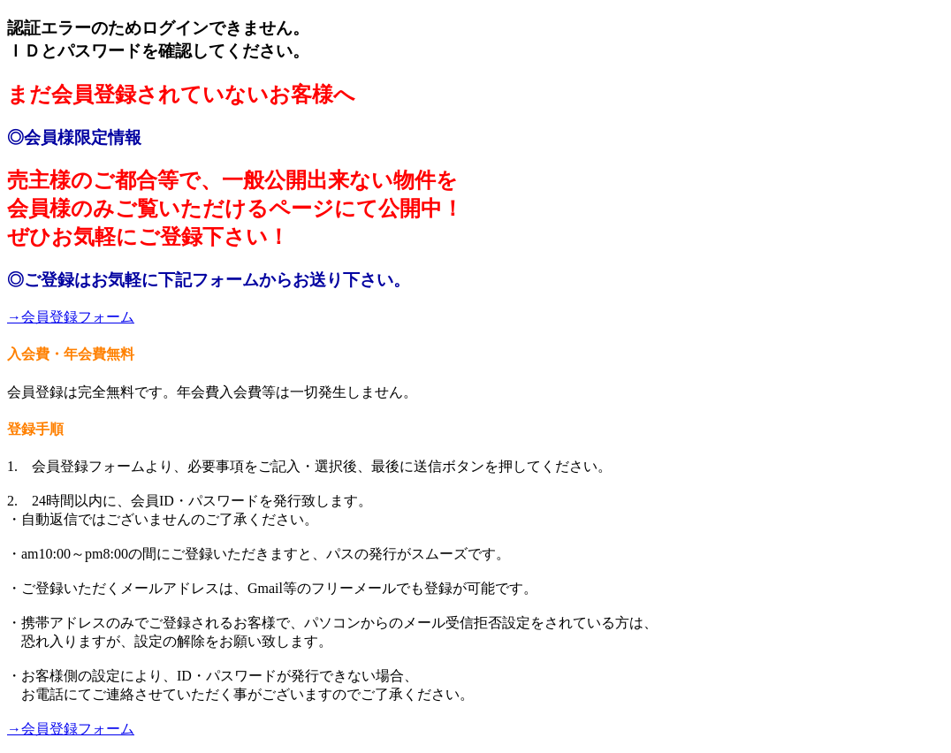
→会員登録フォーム (70, 316)
